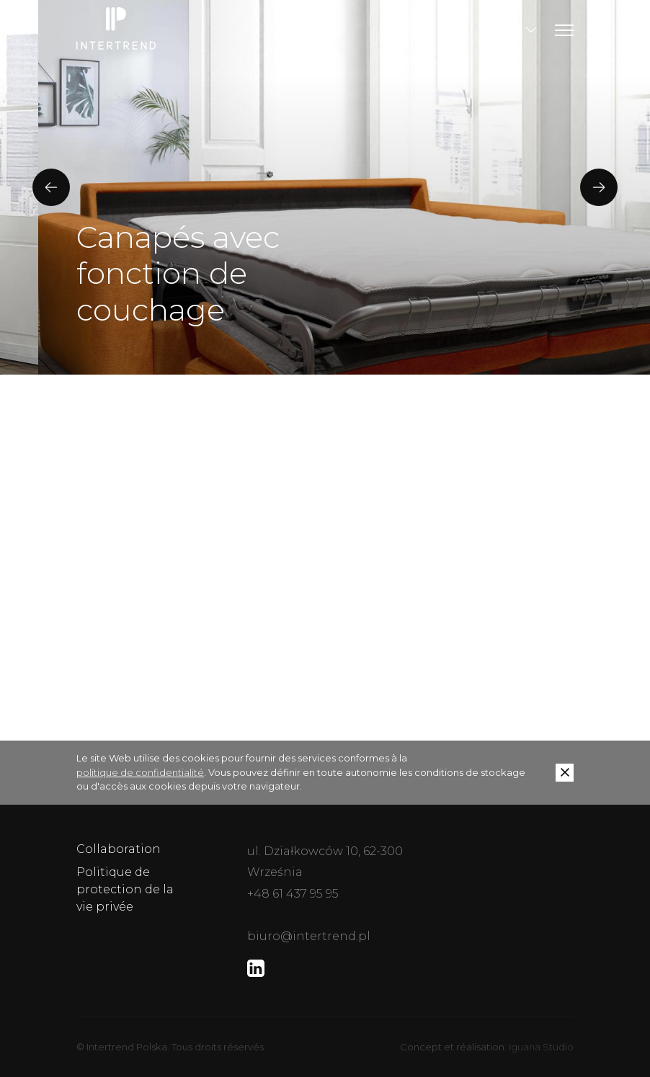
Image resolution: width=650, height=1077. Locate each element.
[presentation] (51, 187)
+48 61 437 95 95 (293, 894)
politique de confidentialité (140, 772)
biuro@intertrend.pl (308, 936)
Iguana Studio (541, 1047)
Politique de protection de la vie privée (125, 889)
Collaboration (118, 849)
